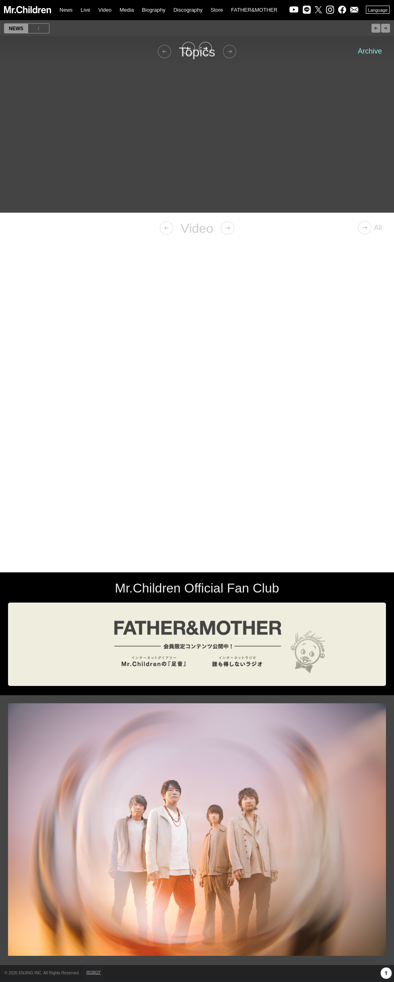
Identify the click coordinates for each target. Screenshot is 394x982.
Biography (154, 10)
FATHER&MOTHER (254, 10)
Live (85, 10)
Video (104, 10)
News (66, 10)
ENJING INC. (30, 973)
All (378, 228)
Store (217, 10)
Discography (187, 10)
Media (126, 10)
